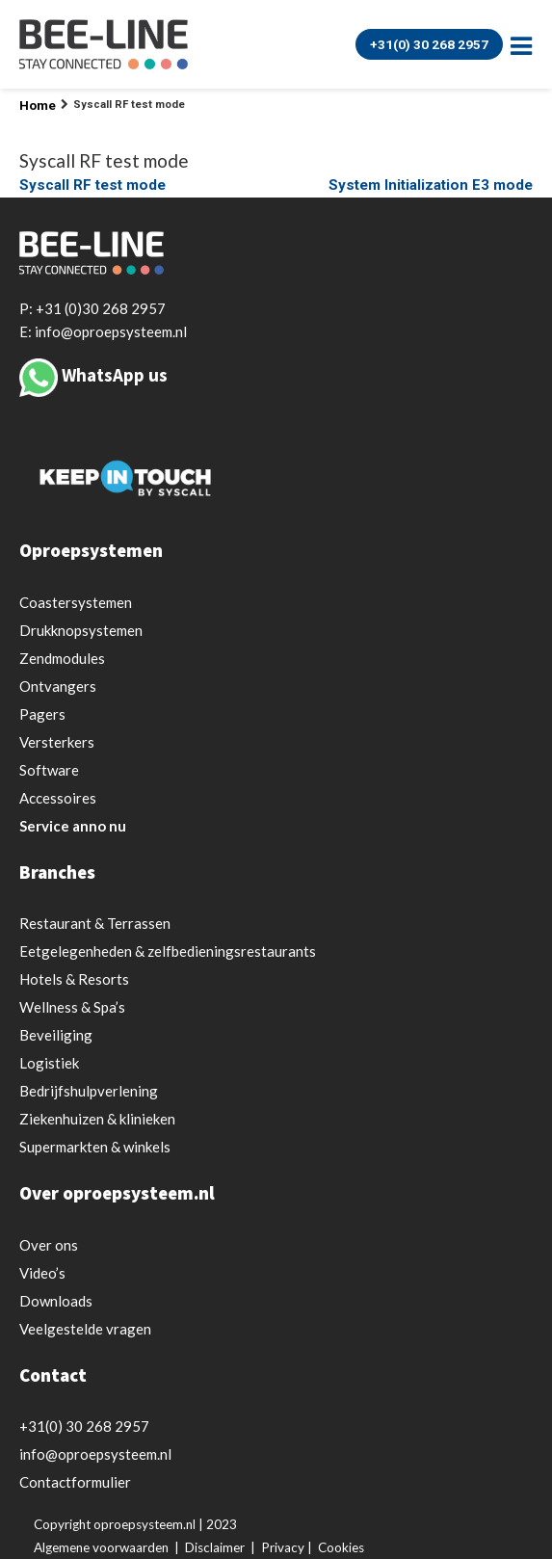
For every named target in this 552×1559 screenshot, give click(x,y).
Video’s (42, 1273)
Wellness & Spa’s (72, 1007)
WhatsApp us (115, 374)
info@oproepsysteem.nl (95, 1454)
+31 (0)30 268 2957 (101, 308)
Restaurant (95, 923)
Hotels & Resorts (74, 979)
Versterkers (56, 742)
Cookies (341, 1547)
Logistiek (49, 1062)
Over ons (48, 1245)
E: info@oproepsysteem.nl (103, 331)
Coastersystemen (75, 602)
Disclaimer (215, 1547)
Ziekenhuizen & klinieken (97, 1118)
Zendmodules (62, 658)
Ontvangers (57, 686)
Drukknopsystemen (81, 630)
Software (49, 770)
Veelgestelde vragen (85, 1328)
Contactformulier (75, 1482)
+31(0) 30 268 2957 (429, 44)
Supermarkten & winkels (95, 1146)
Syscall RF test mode (92, 185)
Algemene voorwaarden (101, 1547)
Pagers (42, 714)
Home (37, 105)
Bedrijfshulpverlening (88, 1090)
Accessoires (57, 797)
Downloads (55, 1300)
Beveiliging (55, 1035)
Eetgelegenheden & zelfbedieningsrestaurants (167, 951)
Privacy (282, 1547)
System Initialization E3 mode (431, 185)
